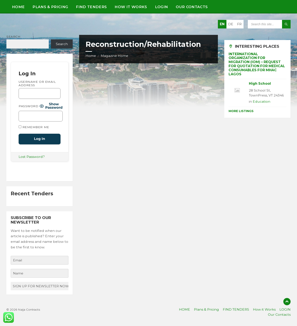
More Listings (241, 111)
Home (91, 56)
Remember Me (34, 127)
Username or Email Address (37, 83)
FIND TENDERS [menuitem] (236, 309)
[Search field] (269, 24)
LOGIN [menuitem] (285, 309)
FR (239, 24)
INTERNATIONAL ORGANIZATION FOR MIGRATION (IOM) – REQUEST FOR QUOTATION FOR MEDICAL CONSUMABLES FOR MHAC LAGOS (257, 64)
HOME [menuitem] (184, 309)
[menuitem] (18, 6)
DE (230, 24)
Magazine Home (114, 56)
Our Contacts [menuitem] (279, 315)
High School (260, 84)
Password (28, 106)
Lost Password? (32, 157)
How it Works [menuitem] (264, 309)
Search (13, 36)
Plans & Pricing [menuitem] (206, 309)
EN (222, 24)
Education (261, 101)
